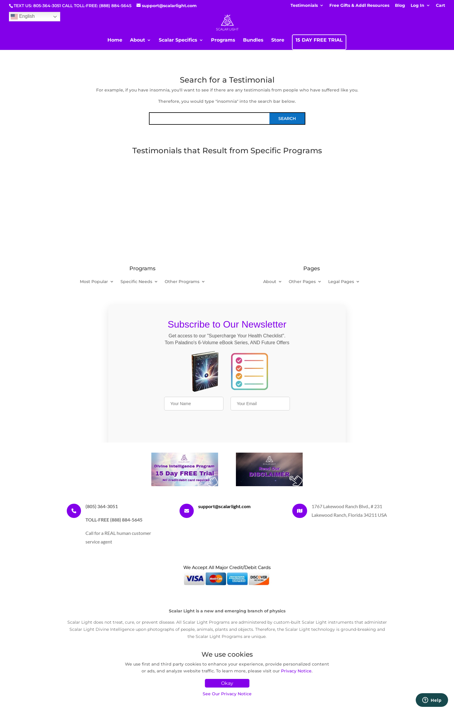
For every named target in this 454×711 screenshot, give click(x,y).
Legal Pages (341, 281)
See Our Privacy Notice (227, 693)
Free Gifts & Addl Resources (359, 5)
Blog (400, 5)
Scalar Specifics (178, 40)
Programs (223, 40)
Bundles (253, 40)
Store (277, 40)
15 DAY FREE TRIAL (319, 40)
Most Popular (94, 281)
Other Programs (182, 281)
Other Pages (302, 281)
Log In (417, 5)
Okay (227, 683)
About (137, 40)
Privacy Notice (296, 671)
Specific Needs (136, 281)
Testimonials (304, 5)
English (23, 16)
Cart (440, 5)
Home (114, 40)
